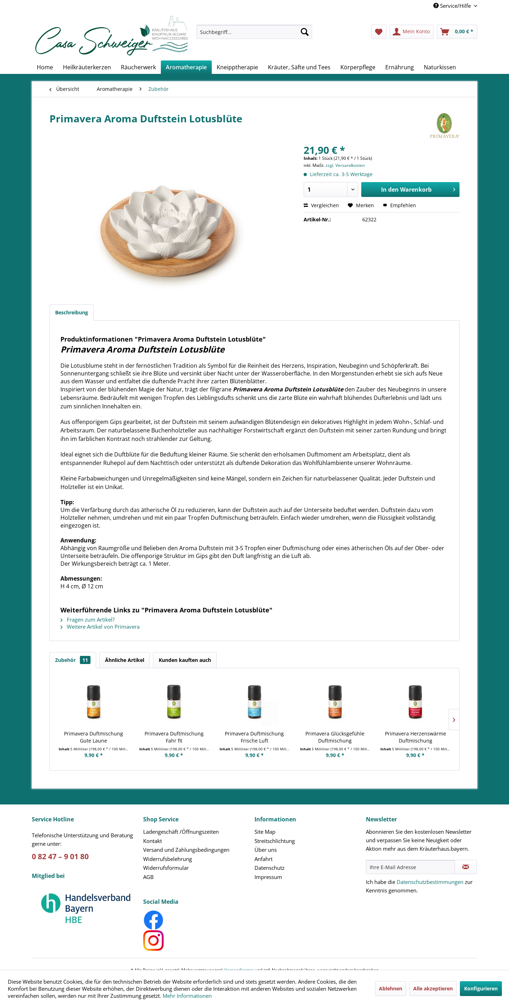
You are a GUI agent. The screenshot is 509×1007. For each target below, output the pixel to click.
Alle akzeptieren (433, 988)
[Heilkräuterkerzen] (87, 67)
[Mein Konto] (412, 32)
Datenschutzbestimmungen (430, 881)
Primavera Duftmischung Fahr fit (174, 737)
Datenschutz (270, 867)
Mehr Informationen (187, 995)
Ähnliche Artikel (124, 660)
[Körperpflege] (357, 67)
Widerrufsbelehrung (167, 858)
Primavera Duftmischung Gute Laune (93, 737)
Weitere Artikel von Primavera (100, 626)
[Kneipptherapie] (237, 67)
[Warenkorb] (457, 32)
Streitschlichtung (275, 840)
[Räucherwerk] (138, 67)
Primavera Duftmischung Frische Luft (254, 737)
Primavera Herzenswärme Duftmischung (415, 737)
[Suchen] (304, 32)
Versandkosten (239, 958)
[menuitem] (254, 35)
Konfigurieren (481, 988)
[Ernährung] (399, 67)
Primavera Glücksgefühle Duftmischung (334, 737)
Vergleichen (321, 205)
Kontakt (152, 840)
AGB (148, 876)
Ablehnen (390, 988)
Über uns (266, 849)
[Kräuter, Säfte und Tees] (299, 67)
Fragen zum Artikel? (87, 619)
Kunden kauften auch (185, 660)
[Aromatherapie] (186, 67)
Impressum (268, 876)
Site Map (265, 831)
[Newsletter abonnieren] (466, 867)
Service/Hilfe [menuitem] (452, 5)
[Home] (45, 67)
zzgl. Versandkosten (345, 165)
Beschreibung (71, 312)
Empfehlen (399, 205)
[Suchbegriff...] (254, 32)
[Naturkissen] (440, 67)
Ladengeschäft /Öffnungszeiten (181, 831)
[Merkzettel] (378, 32)
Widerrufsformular (166, 867)
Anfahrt (264, 858)
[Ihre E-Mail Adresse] (410, 867)
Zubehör (72, 660)
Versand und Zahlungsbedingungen (186, 849)
